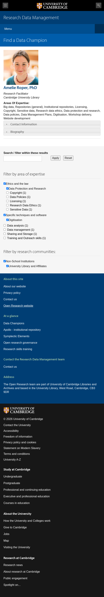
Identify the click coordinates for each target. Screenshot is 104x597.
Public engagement (15, 578)
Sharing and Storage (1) (22, 233)
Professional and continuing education (27, 489)
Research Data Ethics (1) (25, 205)
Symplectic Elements (16, 336)
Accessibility (11, 430)
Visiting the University (16, 547)
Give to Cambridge (15, 527)
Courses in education (16, 503)
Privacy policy (12, 292)
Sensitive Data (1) (21, 209)
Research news (13, 565)
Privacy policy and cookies (19, 442)
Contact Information (23, 124)
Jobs (6, 534)
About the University (17, 514)
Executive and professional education (26, 496)
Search (98, 5)
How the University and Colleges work (26, 520)
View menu (5, 5)
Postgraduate (11, 483)
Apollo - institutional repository (22, 329)
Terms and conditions (16, 453)
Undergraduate (12, 476)
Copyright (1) (18, 192)
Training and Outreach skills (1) (26, 238)
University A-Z (12, 459)
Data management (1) (20, 229)
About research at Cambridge (21, 571)
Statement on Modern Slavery (21, 448)
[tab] (52, 124)
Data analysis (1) (17, 225)
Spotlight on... (12, 584)
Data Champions (13, 323)
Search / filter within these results (25, 152)
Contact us (10, 299)
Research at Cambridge (18, 558)
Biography (17, 132)
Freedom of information (17, 436)
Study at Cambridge (16, 469)
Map (6, 540)
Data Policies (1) (20, 197)
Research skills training (17, 349)
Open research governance (20, 342)
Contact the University (17, 425)
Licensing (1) (18, 201)
